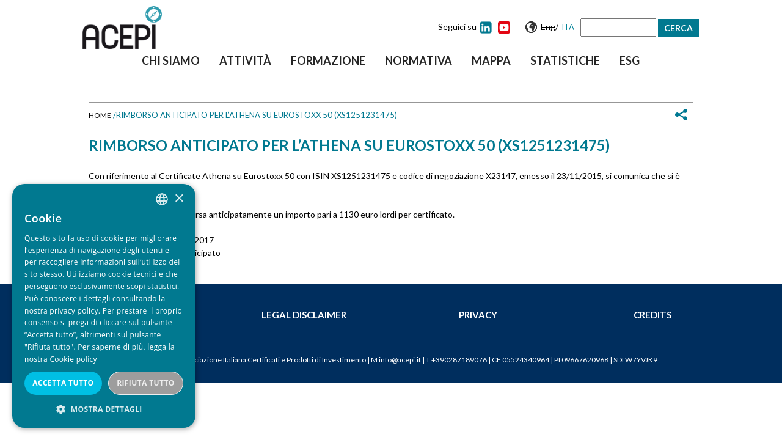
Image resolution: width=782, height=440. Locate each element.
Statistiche (565, 60)
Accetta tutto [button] (62, 383)
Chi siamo (171, 60)
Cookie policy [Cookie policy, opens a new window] (73, 359)
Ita (567, 27)
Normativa (418, 60)
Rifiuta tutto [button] (146, 383)
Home (100, 115)
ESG (629, 60)
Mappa (491, 60)
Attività (245, 60)
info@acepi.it (400, 359)
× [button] (178, 199)
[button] (103, 409)
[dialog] (104, 306)
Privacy (478, 314)
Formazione (328, 60)
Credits (652, 314)
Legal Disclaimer (303, 314)
